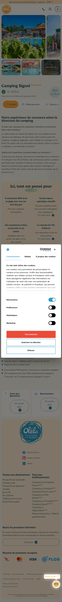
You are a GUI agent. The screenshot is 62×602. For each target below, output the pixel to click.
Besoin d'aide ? (51, 577)
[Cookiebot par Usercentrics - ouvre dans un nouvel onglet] (40, 249)
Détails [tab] (28, 256)
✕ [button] (59, 576)
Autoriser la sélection (31, 342)
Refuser (31, 350)
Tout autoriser (31, 334)
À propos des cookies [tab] (46, 256)
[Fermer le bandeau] (55, 249)
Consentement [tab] (13, 256)
